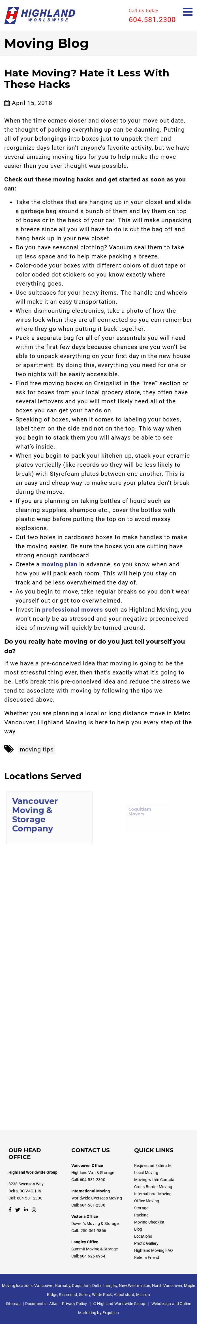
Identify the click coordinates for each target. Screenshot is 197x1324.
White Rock (102, 1294)
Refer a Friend (146, 1257)
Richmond (68, 1294)
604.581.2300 (152, 20)
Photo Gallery (146, 1243)
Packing (141, 1215)
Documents (35, 1303)
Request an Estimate (152, 1165)
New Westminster (134, 1285)
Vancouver (43, 1285)
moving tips (37, 749)
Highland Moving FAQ (153, 1250)
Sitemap (13, 1303)
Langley (110, 1285)
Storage (141, 1208)
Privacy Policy (74, 1303)
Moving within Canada (154, 1179)
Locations (143, 1236)
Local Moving (146, 1172)
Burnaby (62, 1285)
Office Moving (146, 1201)
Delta (97, 1285)
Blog (138, 1229)
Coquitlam (81, 1285)
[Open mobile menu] (188, 12)
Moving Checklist (149, 1222)
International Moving (153, 1194)
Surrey (84, 1294)
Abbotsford (124, 1294)
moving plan (59, 564)
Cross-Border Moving (153, 1186)
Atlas (54, 1303)
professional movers (72, 609)
